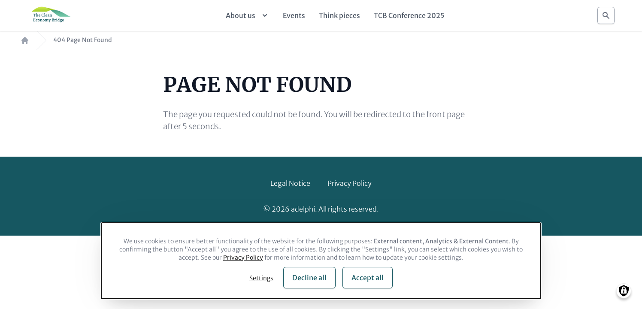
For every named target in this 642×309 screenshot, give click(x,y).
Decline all (309, 277)
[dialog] (321, 261)
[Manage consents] (623, 290)
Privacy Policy (349, 183)
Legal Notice (290, 183)
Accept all (367, 277)
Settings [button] (261, 278)
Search (606, 13)
